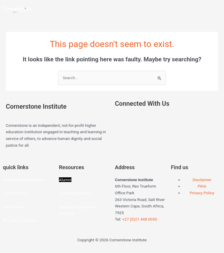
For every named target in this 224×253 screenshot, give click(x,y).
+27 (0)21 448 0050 (139, 219)
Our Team (20, 193)
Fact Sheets (13, 207)
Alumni (65, 179)
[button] (168, 6)
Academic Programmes (24, 179)
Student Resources (75, 193)
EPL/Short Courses (20, 220)
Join (7, 193)
